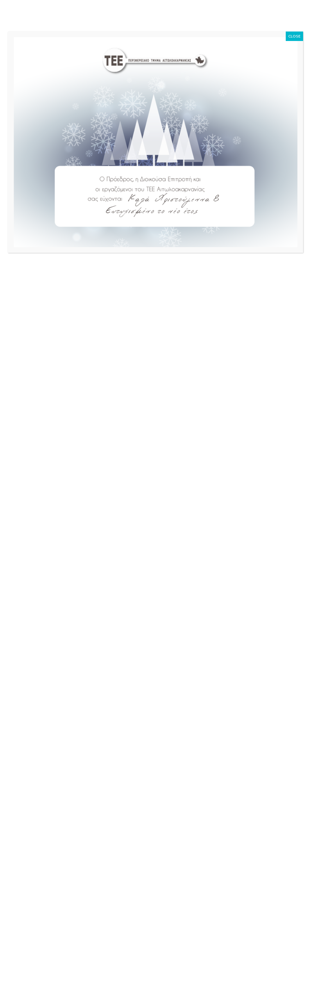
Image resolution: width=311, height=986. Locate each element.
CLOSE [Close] (294, 36)
